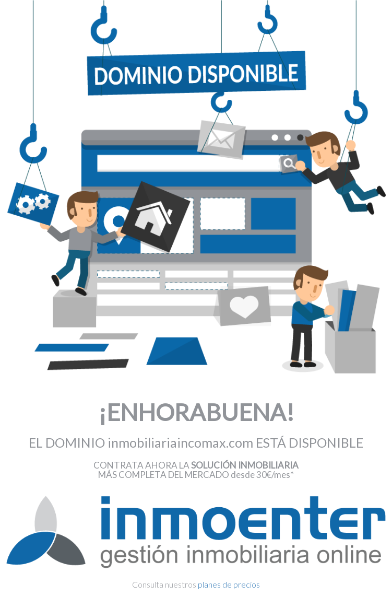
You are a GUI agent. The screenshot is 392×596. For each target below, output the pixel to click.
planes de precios (229, 584)
